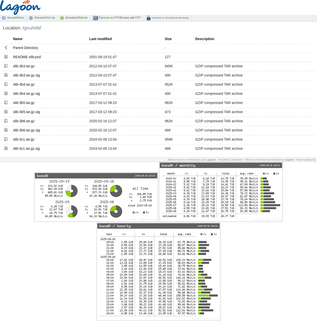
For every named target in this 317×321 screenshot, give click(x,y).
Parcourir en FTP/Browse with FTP (119, 17)
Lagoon (211, 159)
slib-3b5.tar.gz (23, 103)
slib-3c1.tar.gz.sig (26, 148)
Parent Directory (25, 48)
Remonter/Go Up (44, 17)
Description (204, 39)
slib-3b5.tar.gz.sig (26, 112)
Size (168, 39)
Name (17, 39)
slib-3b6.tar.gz (23, 121)
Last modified (100, 39)
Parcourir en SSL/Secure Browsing (169, 17)
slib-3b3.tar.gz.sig (26, 75)
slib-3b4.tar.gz (23, 84)
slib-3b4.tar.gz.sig (26, 94)
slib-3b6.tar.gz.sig (26, 130)
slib (36, 27)
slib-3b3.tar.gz (23, 66)
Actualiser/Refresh (76, 17)
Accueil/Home (15, 17)
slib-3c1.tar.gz (23, 139)
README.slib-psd (27, 57)
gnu (28, 27)
